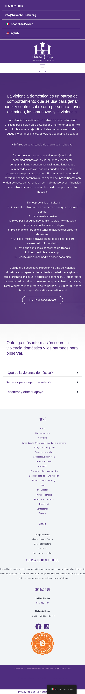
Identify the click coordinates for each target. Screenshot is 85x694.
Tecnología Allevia (62, 669)
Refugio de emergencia (44, 447)
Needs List (44, 504)
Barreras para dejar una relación (44, 475)
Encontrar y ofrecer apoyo (44, 480)
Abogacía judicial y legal (44, 456)
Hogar (42, 428)
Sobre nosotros (42, 433)
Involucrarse (42, 489)
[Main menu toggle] (42, 68)
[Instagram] (46, 626)
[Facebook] (38, 626)
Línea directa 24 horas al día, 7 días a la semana (44, 443)
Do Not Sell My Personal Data (51, 677)
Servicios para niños (44, 452)
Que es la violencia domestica (44, 471)
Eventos (42, 513)
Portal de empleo (44, 494)
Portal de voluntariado (44, 499)
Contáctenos (42, 508)
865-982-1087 (14, 6)
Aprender (42, 466)
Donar (42, 485)
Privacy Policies (26, 677)
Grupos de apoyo (44, 461)
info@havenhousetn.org (20, 15)
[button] (42, 300)
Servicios (42, 437)
